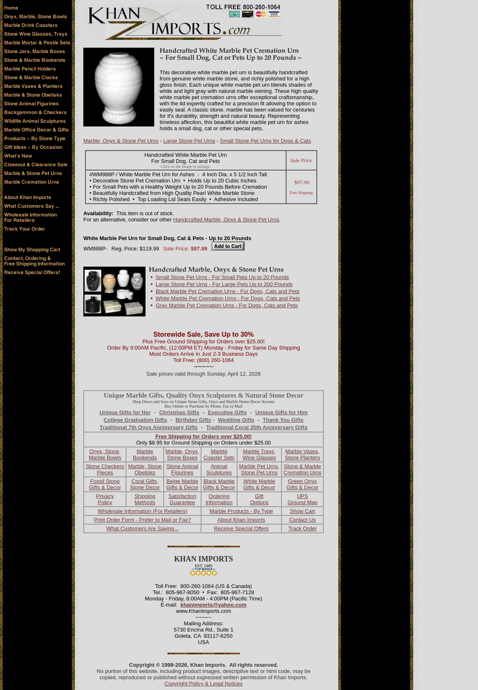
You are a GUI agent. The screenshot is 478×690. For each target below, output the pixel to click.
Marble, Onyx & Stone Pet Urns (120, 141)
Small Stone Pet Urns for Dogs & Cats (265, 141)
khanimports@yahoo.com (213, 605)
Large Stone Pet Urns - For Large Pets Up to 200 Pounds (223, 284)
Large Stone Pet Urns (189, 141)
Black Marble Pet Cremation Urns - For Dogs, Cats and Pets (227, 291)
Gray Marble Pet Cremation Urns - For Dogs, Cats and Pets (226, 305)
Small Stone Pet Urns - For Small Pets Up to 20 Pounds (222, 277)
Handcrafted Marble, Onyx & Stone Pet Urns (226, 219)
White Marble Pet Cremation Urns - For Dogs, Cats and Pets (227, 298)
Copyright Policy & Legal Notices (204, 683)
